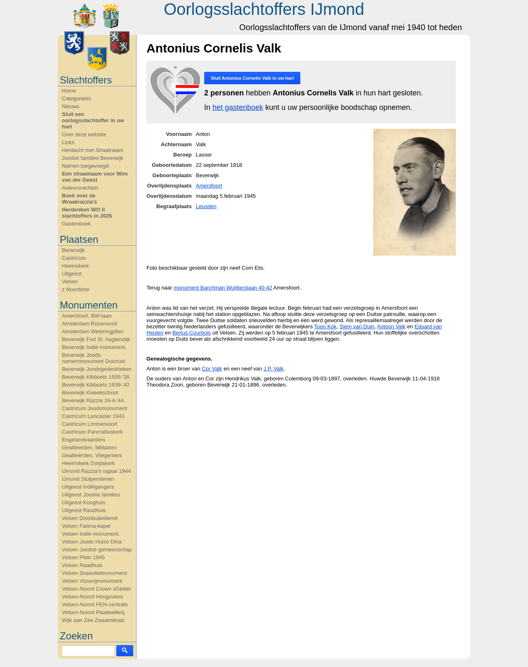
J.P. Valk (274, 369)
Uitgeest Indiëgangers (88, 487)
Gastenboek (76, 224)
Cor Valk (212, 369)
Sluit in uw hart (252, 78)
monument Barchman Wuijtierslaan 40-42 (223, 288)
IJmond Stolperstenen (88, 479)
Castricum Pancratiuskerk (92, 432)
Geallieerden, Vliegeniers (92, 455)
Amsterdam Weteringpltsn (92, 331)
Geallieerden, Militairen (89, 447)
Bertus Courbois (191, 333)
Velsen (70, 281)
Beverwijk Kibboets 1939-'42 (96, 385)
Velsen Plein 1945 (83, 557)
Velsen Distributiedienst (90, 518)
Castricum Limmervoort (89, 424)
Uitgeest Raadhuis (84, 510)
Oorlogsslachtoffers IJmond (264, 9)
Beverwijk (73, 250)
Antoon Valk (391, 326)
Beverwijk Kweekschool (90, 392)
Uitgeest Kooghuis (84, 502)
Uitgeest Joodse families (91, 494)
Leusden (206, 206)
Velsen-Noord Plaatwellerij (93, 612)
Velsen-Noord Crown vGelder (97, 589)
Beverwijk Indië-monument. (94, 347)
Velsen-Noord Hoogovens (92, 596)
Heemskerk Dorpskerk (88, 463)
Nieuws (71, 106)
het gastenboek (237, 107)
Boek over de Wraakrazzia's (79, 198)
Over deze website (84, 134)
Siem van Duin (357, 326)
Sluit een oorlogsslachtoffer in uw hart (93, 120)
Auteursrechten (80, 188)
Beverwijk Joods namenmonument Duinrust (93, 358)
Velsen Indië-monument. (91, 534)
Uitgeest (72, 274)
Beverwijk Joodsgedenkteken (96, 369)
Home (69, 91)
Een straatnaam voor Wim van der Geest (95, 177)
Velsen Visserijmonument (92, 581)
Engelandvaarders (84, 440)
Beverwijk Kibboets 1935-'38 (96, 377)
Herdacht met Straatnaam (92, 150)
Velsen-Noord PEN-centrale (95, 604)
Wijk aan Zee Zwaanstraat (93, 620)
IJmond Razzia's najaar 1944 (96, 471)
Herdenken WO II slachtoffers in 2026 (87, 213)
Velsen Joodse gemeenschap (97, 549)
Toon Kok (325, 326)
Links (68, 142)
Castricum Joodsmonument (94, 408)
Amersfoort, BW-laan (86, 316)
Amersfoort (209, 186)
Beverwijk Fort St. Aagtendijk (96, 339)
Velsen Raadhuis (82, 565)
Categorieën (76, 98)
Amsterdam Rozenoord (89, 323)
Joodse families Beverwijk (92, 158)
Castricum (74, 258)
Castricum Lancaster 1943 (93, 416)
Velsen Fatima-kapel (86, 526)
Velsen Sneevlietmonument (94, 573)
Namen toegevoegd (85, 166)
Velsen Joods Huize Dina (92, 542)
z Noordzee (75, 289)
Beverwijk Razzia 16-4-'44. (93, 400)
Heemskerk (75, 266)
